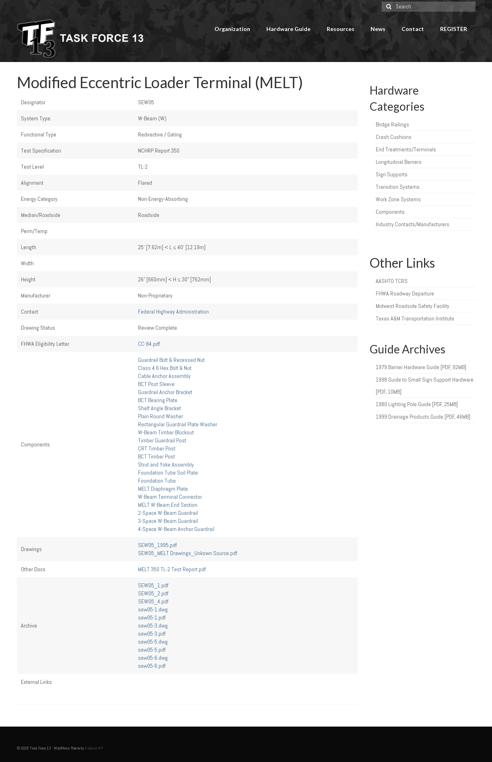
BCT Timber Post (156, 456)
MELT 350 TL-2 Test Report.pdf (172, 569)
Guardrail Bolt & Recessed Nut (171, 359)
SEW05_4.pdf (153, 601)
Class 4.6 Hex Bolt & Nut (164, 368)
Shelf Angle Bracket (159, 408)
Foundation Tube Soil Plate (168, 472)
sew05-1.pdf (152, 617)
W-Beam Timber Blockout (166, 432)
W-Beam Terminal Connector (170, 496)
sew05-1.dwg (153, 609)
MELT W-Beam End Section (168, 504)
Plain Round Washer (160, 416)
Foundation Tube (157, 480)
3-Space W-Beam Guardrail (168, 521)
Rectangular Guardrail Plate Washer (177, 424)
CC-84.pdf (149, 343)
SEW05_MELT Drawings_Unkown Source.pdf (187, 553)
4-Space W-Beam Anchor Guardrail (176, 529)
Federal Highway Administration (173, 311)
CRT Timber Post (156, 448)
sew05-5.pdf (152, 649)
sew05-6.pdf (152, 665)
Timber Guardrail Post (162, 440)
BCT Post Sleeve (156, 384)
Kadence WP (94, 748)
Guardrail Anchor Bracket (165, 392)
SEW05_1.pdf (153, 585)
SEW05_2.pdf (153, 593)
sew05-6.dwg (153, 657)
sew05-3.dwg (153, 625)
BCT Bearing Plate (157, 400)
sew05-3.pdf (152, 633)
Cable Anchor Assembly (164, 376)
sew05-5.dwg (153, 641)
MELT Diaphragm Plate (163, 488)
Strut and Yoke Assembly (166, 464)
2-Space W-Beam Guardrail (168, 512)
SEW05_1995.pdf (157, 545)
